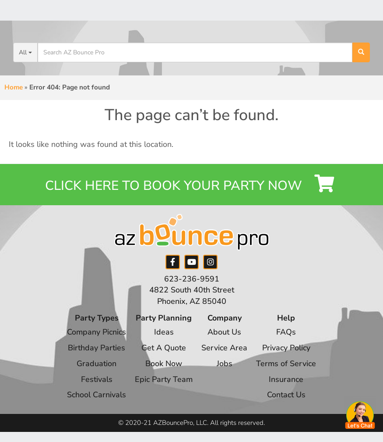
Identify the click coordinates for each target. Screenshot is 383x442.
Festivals (96, 380)
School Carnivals (96, 396)
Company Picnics (96, 333)
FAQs (286, 333)
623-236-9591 (191, 279)
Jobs (224, 364)
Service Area (225, 349)
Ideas (164, 333)
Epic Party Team (164, 380)
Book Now (163, 364)
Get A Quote (163, 349)
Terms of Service (287, 364)
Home (13, 87)
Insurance (286, 380)
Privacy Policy (287, 349)
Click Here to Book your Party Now (191, 185)
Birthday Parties (96, 349)
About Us (225, 333)
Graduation (96, 364)
